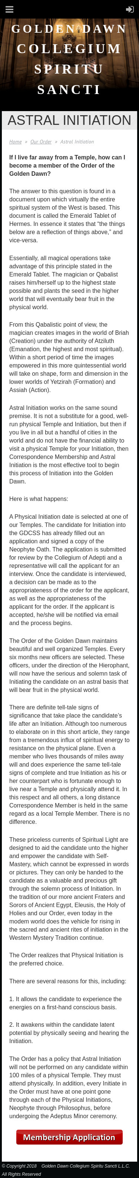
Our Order (41, 141)
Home (15, 141)
